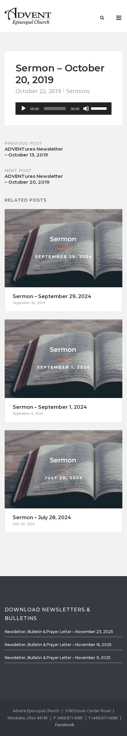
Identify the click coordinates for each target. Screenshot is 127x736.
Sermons (78, 91)
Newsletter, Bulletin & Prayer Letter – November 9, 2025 (58, 657)
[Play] (23, 108)
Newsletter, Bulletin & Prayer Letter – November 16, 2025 (58, 644)
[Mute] (86, 108)
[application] (63, 108)
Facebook (64, 724)
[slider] (55, 108)
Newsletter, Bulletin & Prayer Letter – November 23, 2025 (59, 631)
